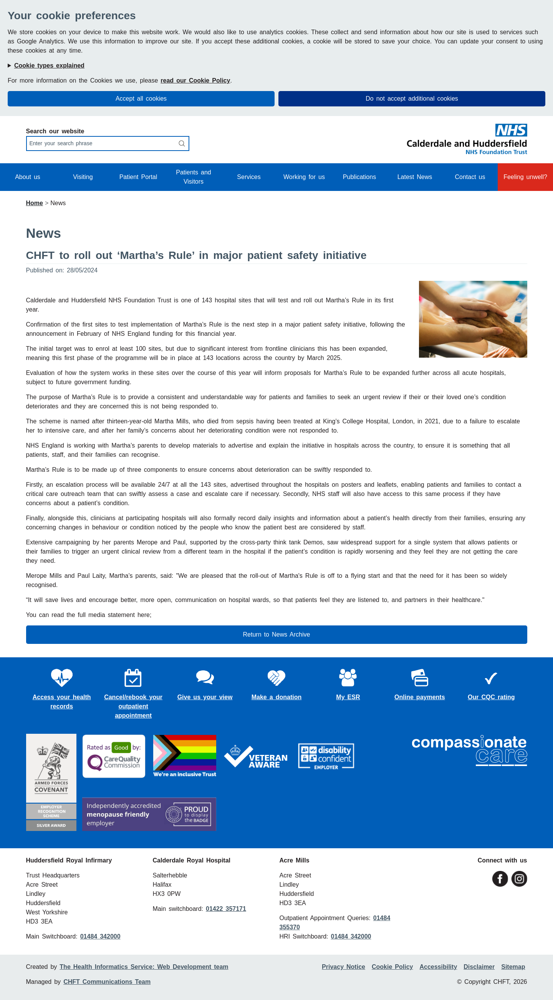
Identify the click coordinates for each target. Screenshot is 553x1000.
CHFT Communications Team (107, 981)
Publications (359, 177)
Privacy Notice (343, 967)
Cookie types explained (49, 65)
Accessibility (438, 967)
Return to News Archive (276, 634)
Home (34, 203)
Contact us (470, 177)
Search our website (55, 131)
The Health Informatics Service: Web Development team (144, 967)
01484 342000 (100, 936)
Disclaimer (479, 967)
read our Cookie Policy (195, 80)
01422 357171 (226, 908)
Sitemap (513, 967)
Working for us (304, 177)
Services (248, 177)
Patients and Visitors (193, 177)
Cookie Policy (392, 967)
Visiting (83, 177)
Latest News (414, 177)
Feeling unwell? (525, 177)
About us (27, 177)
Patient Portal (138, 177)
